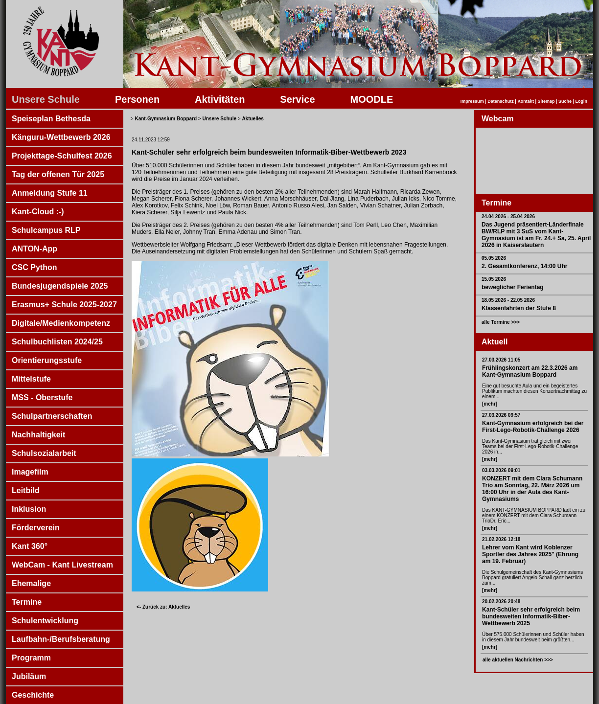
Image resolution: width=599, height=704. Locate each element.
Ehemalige (31, 583)
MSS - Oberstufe (42, 397)
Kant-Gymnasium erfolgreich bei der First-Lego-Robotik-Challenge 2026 (532, 426)
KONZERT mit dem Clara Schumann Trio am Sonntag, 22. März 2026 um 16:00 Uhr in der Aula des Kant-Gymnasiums (532, 488)
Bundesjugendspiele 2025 (60, 286)
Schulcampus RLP (46, 230)
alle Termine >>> (501, 322)
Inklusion (29, 509)
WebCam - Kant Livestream (62, 565)
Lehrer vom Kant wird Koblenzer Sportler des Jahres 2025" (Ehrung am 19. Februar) (530, 554)
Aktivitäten (220, 99)
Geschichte (33, 695)
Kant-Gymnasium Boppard (166, 118)
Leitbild (26, 490)
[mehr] (489, 404)
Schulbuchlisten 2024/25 (57, 342)
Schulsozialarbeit (44, 453)
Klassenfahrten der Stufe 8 (519, 308)
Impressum (472, 101)
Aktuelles (252, 118)
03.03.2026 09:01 (501, 470)
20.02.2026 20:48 (501, 601)
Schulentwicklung (45, 620)
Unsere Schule (46, 99)
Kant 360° (29, 546)
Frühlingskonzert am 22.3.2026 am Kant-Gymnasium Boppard (529, 371)
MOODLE (371, 99)
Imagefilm (30, 472)
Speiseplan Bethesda (51, 118)
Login (582, 101)
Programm (31, 658)
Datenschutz (500, 101)
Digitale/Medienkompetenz (61, 323)
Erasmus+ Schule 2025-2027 (64, 304)
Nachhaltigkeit (38, 435)
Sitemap (545, 101)
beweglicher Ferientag (513, 287)
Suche (565, 101)
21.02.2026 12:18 (501, 539)
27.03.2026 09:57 (501, 415)
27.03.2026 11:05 (501, 360)
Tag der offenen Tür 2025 (58, 174)
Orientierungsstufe (47, 360)
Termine (27, 602)
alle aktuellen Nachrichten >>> (518, 659)
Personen (137, 99)
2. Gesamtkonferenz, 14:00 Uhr (524, 266)
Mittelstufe (31, 379)
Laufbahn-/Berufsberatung (61, 639)
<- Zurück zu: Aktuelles (163, 607)
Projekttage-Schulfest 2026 (62, 156)
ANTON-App (34, 249)
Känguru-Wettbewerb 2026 (61, 137)
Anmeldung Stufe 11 (50, 193)
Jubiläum (29, 676)
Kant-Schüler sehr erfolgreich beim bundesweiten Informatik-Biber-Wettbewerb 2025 (531, 616)
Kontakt (525, 101)
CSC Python (34, 267)
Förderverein (36, 527)
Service (297, 99)
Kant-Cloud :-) (38, 211)
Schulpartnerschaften (52, 416)
